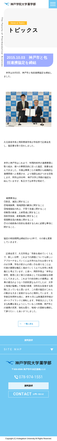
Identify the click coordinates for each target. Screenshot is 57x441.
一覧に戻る (28, 324)
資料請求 (28, 340)
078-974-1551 (31, 377)
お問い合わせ (28, 394)
